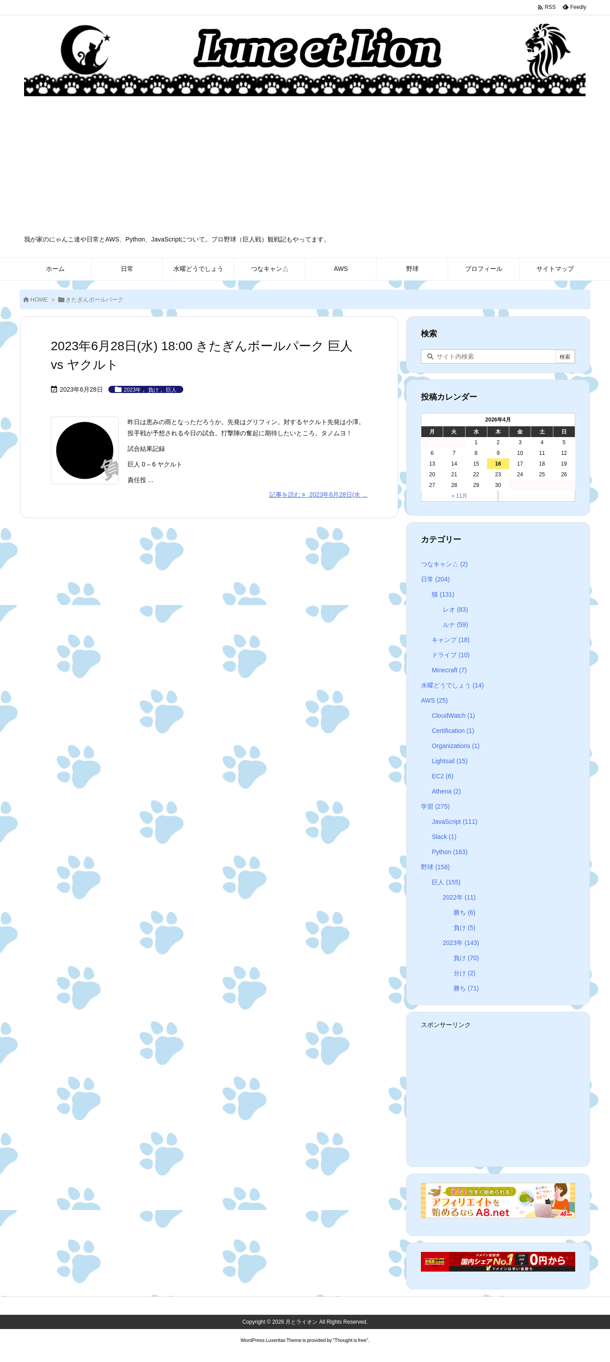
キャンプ (451, 639)
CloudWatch (453, 715)
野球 (435, 867)
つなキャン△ (444, 564)
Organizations (455, 745)
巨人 (171, 390)
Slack (444, 836)
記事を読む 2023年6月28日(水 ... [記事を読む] (318, 494)
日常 (435, 579)
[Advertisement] (305, 168)
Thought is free (350, 1340)
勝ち (464, 912)
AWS (434, 700)
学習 (435, 806)
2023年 (132, 390)
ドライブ (451, 655)
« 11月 (459, 496)
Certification (453, 730)
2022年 (459, 897)
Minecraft (449, 670)
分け (464, 973)
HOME (39, 299)
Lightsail (449, 761)
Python (449, 851)
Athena (446, 791)
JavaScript (454, 821)
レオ (455, 609)
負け (153, 390)
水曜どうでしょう (452, 685)
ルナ (455, 624)
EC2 (442, 776)
